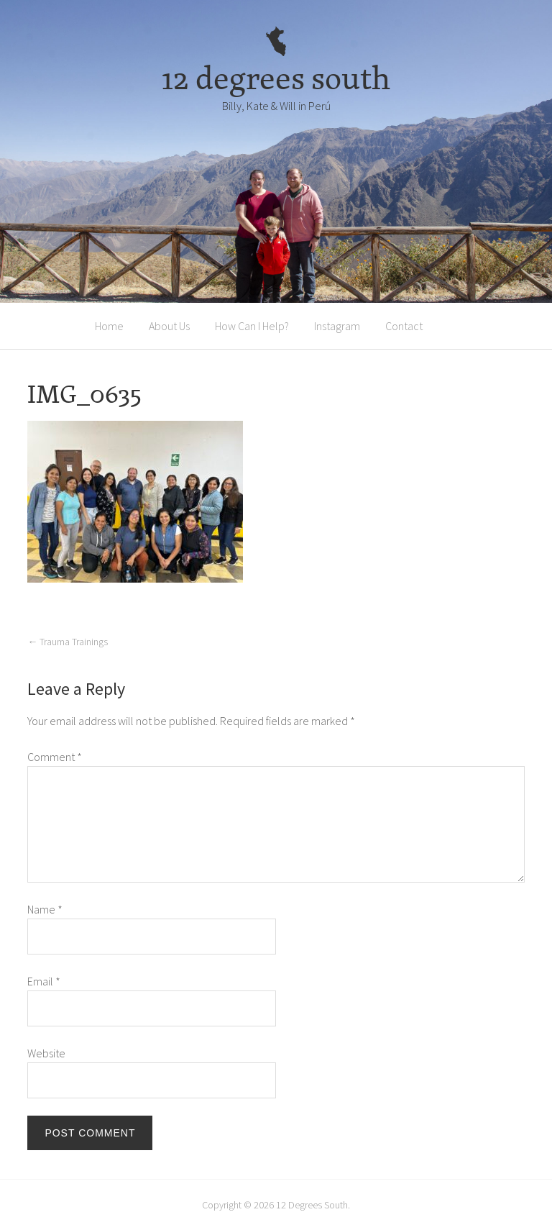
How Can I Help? (252, 326)
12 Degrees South (312, 1204)
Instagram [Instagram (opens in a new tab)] (337, 326)
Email (43, 981)
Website (46, 1053)
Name (45, 909)
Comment (54, 757)
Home (109, 326)
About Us (169, 326)
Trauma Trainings (67, 641)
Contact (404, 326)
